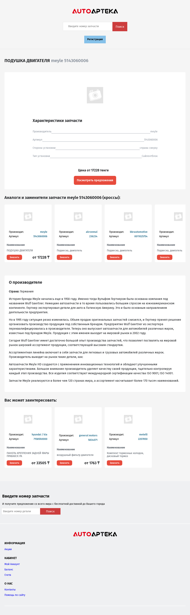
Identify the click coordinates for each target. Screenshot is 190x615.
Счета (7, 575)
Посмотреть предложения (95, 180)
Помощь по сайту (14, 595)
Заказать (14, 257)
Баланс (8, 569)
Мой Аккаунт (12, 564)
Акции (8, 549)
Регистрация (95, 39)
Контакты (10, 589)
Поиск (120, 26)
